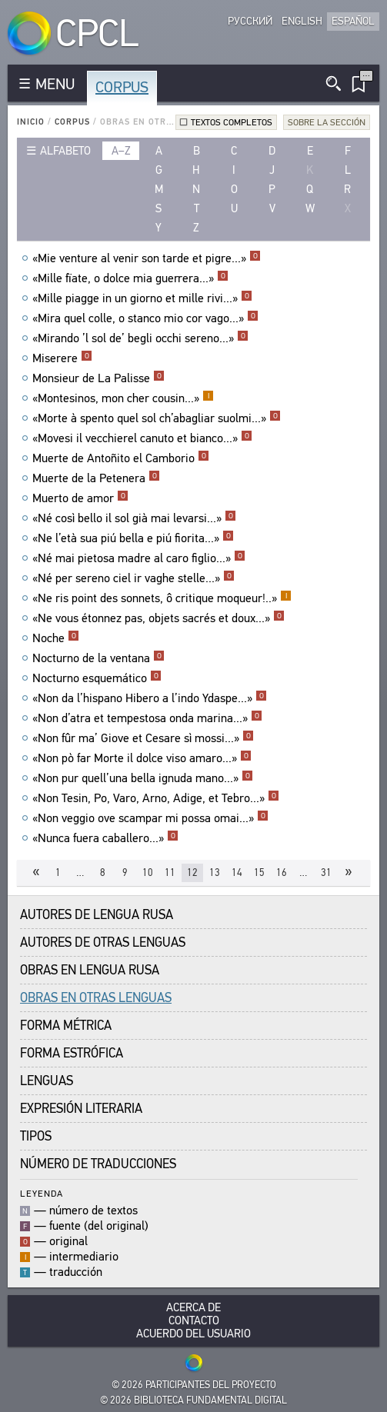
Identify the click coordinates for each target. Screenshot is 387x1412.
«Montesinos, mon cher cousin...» (123, 398)
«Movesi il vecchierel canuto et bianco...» (142, 438)
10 (147, 872)
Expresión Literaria (81, 1109)
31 (326, 872)
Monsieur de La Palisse (98, 378)
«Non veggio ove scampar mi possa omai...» (150, 818)
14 (237, 872)
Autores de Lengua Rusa (96, 915)
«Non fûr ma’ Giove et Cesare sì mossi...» (143, 738)
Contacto (193, 1320)
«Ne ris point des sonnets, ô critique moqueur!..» (162, 598)
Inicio (31, 122)
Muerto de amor (80, 498)
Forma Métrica (66, 1025)
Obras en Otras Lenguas (96, 998)
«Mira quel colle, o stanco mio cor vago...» (145, 318)
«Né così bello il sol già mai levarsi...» (134, 518)
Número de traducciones (98, 1164)
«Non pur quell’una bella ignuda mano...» (142, 778)
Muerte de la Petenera (96, 478)
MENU (55, 84)
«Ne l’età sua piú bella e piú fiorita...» (133, 538)
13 (214, 872)
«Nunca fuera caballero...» (105, 838)
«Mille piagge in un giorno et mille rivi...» (142, 298)
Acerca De (193, 1307)
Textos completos (231, 122)
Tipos (36, 1136)
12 (192, 872)
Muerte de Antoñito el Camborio (120, 458)
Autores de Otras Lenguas (102, 942)
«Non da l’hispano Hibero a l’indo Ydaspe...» (149, 698)
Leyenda (41, 1193)
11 (170, 872)
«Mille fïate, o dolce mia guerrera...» (130, 278)
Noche (55, 638)
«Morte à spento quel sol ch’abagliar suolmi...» (156, 418)
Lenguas (46, 1081)
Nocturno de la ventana (98, 658)
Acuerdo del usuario (193, 1333)
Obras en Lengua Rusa (89, 970)
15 (259, 872)
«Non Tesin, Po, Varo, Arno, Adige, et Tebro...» (155, 798)
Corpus (121, 87)
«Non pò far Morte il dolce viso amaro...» (142, 758)
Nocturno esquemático (97, 678)
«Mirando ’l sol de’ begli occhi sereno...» (140, 338)
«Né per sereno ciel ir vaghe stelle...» (133, 578)
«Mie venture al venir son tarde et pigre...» (146, 258)
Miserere (62, 358)
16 (281, 872)
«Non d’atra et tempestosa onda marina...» (147, 718)
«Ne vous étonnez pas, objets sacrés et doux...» (158, 618)
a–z (121, 151)
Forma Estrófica (71, 1053)
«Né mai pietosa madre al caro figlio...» (138, 558)
